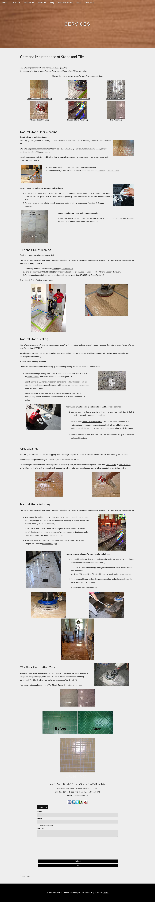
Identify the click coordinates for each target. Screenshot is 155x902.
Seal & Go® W (33, 377)
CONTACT (89, 2)
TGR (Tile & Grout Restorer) (92, 275)
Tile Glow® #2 (71, 680)
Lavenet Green (113, 171)
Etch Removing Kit (49, 544)
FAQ (52, 2)
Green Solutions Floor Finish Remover (83, 221)
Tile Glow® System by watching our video (65, 685)
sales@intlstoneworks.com (77, 795)
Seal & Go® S (81, 373)
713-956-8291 (61, 792)
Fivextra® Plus (98, 574)
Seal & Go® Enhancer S (92, 422)
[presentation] (49, 848)
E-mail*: (40, 818)
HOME (5, 2)
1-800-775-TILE (76, 792)
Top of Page (25, 876)
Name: (39, 811)
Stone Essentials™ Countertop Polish (61, 520)
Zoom (62, 221)
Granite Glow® (92, 587)
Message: (41, 828)
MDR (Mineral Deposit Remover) (107, 272)
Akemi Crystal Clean (41, 196)
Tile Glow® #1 (35, 680)
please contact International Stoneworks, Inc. (69, 71)
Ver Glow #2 (76, 574)
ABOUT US (15, 2)
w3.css (105, 893)
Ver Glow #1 (76, 567)
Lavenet (100, 171)
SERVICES (42, 2)
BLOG (78, 2)
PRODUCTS (29, 2)
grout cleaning (35, 356)
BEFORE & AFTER (65, 2)
